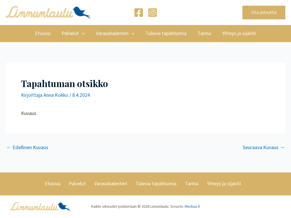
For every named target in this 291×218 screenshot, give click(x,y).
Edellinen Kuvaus (27, 147)
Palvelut (74, 33)
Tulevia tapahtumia (165, 33)
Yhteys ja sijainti (237, 33)
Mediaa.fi (192, 206)
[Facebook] (139, 12)
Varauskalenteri (115, 33)
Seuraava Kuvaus (264, 147)
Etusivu (45, 33)
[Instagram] (152, 12)
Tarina (202, 33)
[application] (83, 33)
